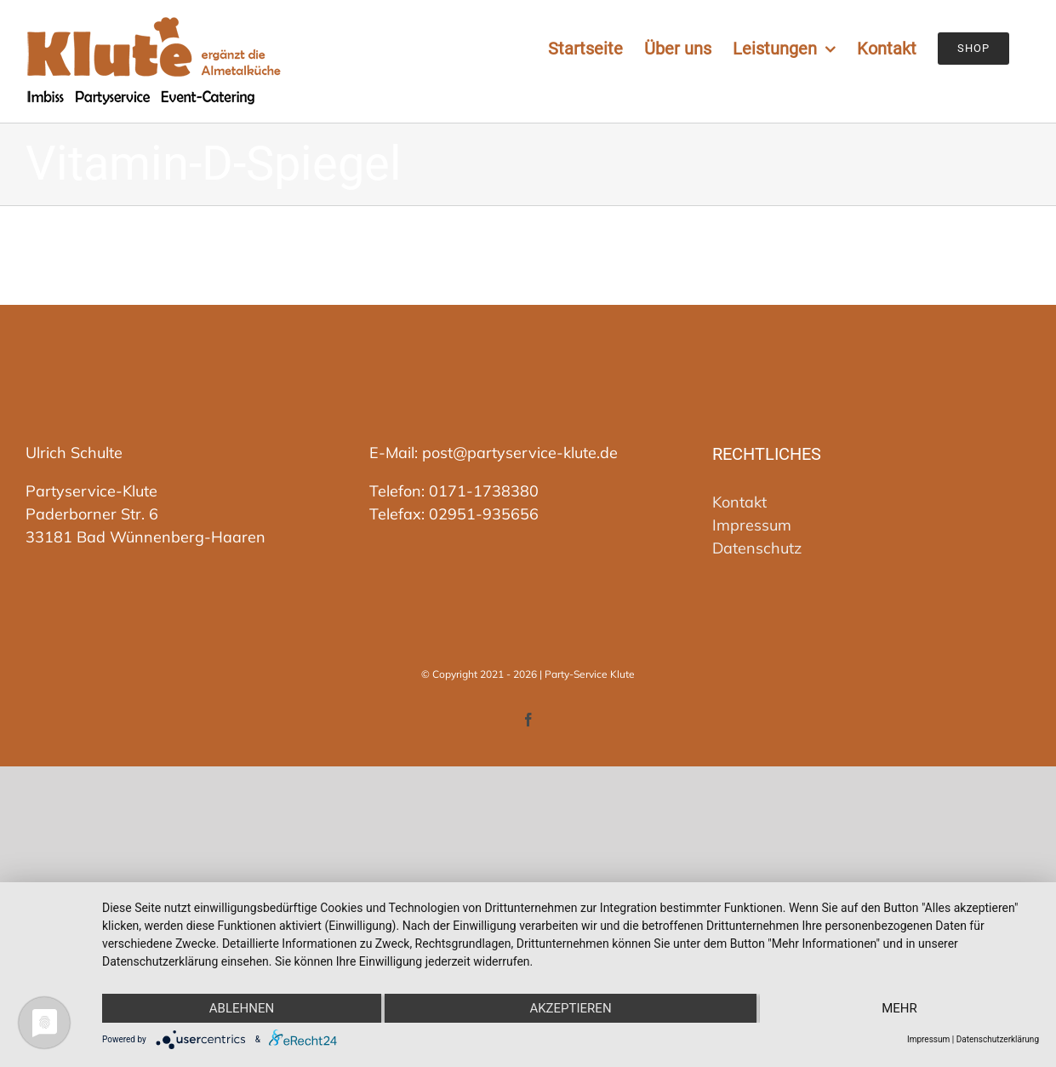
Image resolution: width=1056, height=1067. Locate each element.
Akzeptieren (570, 1008)
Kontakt (739, 502)
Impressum (751, 525)
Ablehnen (241, 1008)
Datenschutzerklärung (997, 1039)
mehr (899, 1008)
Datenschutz (757, 548)
